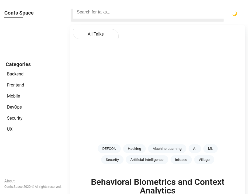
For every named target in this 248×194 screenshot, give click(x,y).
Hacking (134, 148)
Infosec (181, 159)
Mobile (13, 96)
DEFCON (109, 148)
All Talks (96, 34)
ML (210, 148)
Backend (15, 74)
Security (14, 118)
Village (204, 159)
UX (9, 129)
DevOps (14, 107)
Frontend (15, 85)
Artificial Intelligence (147, 159)
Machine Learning (167, 148)
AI (195, 148)
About (9, 181)
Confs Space (19, 13)
